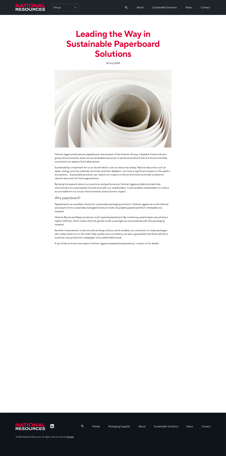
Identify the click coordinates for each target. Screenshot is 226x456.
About (140, 7)
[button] (126, 7)
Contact (205, 7)
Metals (96, 426)
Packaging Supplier (119, 426)
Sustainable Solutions (164, 7)
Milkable (70, 437)
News (188, 7)
